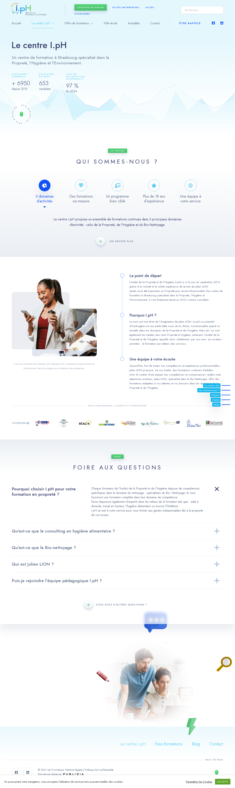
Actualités (134, 23)
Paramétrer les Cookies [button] (199, 781)
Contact (155, 23)
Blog (196, 744)
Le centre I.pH (41, 23)
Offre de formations (76, 23)
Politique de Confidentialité (99, 770)
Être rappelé (190, 23)
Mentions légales (74, 770)
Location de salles (90, 7)
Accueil (16, 23)
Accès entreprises (125, 7)
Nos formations (168, 744)
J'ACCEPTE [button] (222, 781)
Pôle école (110, 23)
